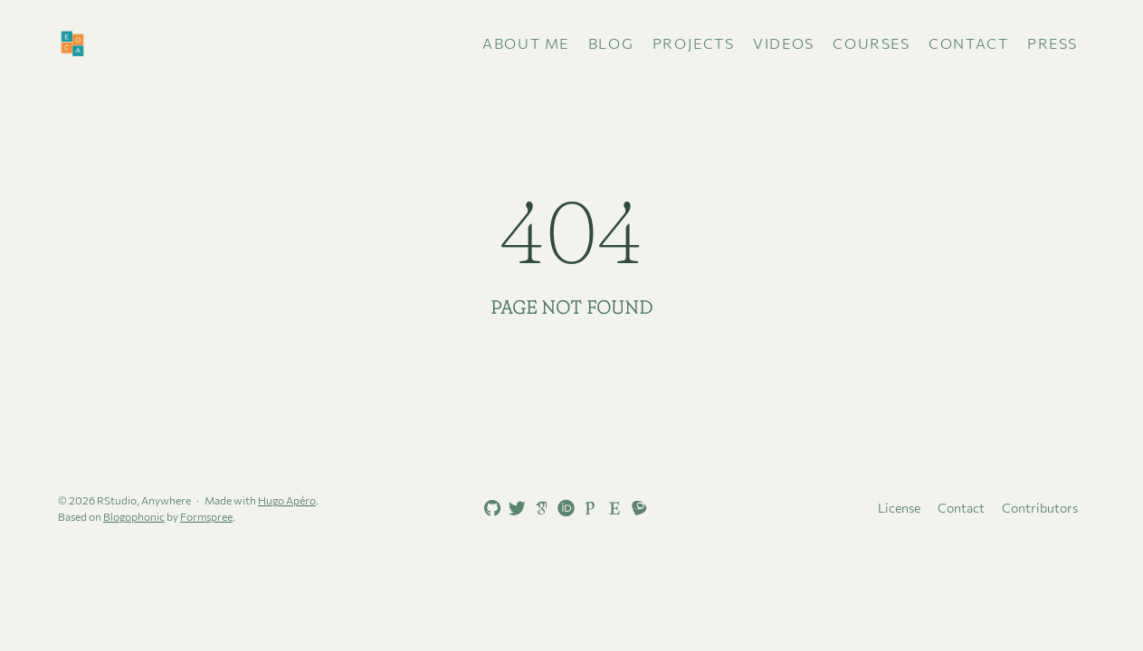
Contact (968, 43)
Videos (783, 43)
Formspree (206, 516)
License (899, 507)
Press (1052, 43)
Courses (871, 43)
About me (525, 43)
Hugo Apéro (287, 500)
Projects (693, 43)
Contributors (1040, 507)
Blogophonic (134, 516)
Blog (610, 43)
